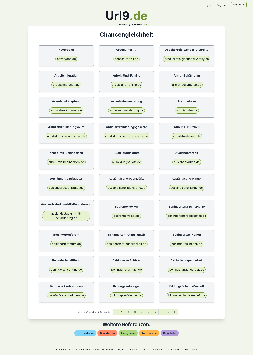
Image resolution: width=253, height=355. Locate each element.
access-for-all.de (126, 59)
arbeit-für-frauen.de (187, 136)
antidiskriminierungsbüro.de (66, 136)
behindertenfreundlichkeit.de (126, 243)
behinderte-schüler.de (126, 269)
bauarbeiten (107, 333)
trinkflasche (149, 333)
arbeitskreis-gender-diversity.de (187, 59)
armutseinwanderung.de (126, 110)
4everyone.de (66, 59)
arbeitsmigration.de (66, 84)
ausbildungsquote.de (126, 162)
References (191, 349)
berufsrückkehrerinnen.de (66, 295)
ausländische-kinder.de (187, 187)
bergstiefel (169, 333)
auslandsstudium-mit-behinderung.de (66, 216)
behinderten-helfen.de (186, 243)
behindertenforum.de (66, 243)
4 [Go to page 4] (141, 312)
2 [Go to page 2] (128, 312)
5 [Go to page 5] (148, 312)
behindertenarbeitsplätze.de (186, 215)
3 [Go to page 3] (135, 312)
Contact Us (174, 349)
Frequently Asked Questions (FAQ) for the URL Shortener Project (90, 349)
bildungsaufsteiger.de (126, 295)
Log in (207, 5)
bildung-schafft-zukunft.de (186, 295)
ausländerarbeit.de (187, 162)
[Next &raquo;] (175, 312)
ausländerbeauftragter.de (66, 187)
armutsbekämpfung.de (66, 110)
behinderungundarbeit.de (186, 269)
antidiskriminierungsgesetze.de (126, 136)
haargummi (128, 333)
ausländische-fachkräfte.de (126, 187)
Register (222, 5)
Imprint (133, 349)
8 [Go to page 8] (168, 312)
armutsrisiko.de (186, 110)
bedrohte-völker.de (126, 215)
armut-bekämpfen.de (186, 84)
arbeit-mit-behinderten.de (66, 162)
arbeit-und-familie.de (126, 84)
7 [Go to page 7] (161, 312)
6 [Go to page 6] (155, 312)
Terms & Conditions (152, 349)
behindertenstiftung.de (66, 269)
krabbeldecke (85, 333)
